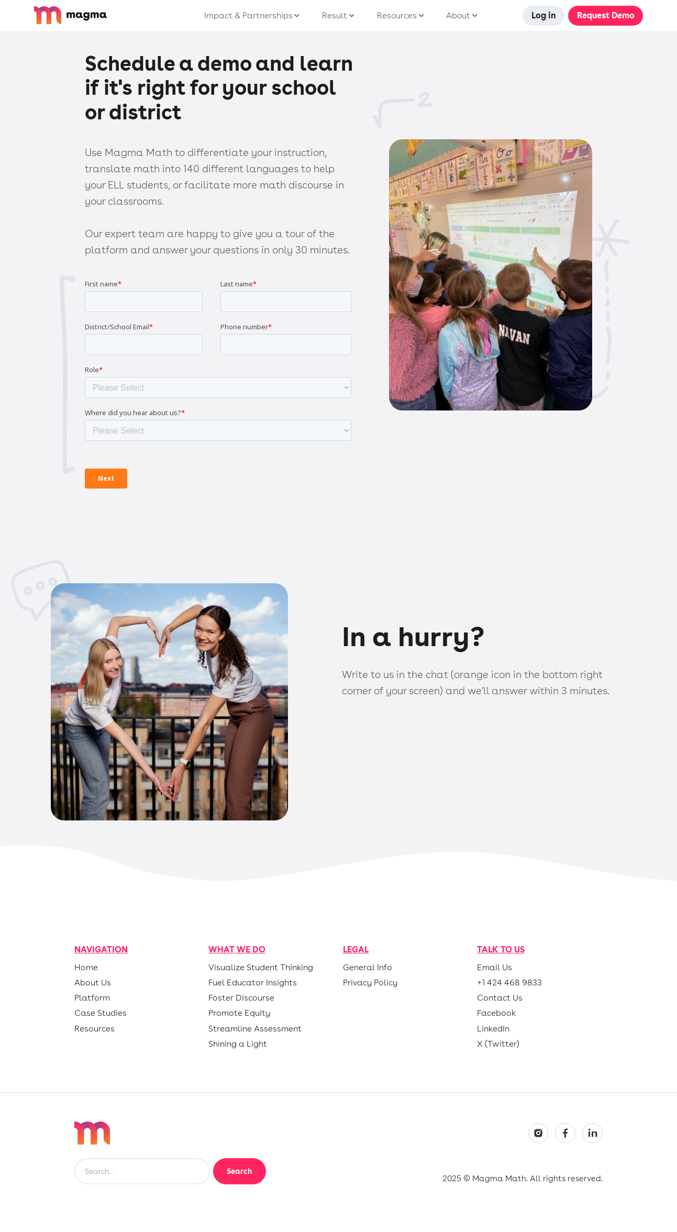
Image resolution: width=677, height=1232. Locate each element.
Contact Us (500, 998)
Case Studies (100, 1013)
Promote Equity (239, 1013)
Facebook (496, 1013)
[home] (99, 15)
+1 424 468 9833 (509, 983)
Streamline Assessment (255, 1029)
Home (86, 967)
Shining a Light (237, 1044)
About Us (92, 983)
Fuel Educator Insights (252, 983)
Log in (543, 15)
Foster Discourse (241, 998)
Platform (92, 998)
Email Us (494, 967)
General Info (367, 967)
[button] (249, 16)
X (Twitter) (498, 1044)
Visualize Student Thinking (260, 967)
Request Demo (606, 15)
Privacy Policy (370, 983)
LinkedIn (493, 1029)
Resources (94, 1029)
